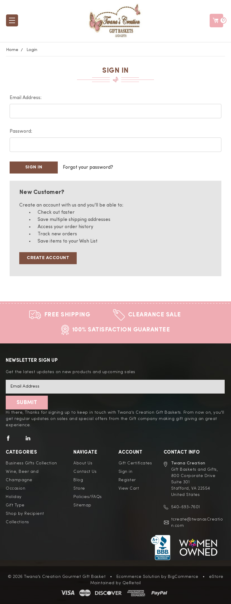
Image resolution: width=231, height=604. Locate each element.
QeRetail (131, 583)
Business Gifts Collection (31, 463)
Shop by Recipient (25, 514)
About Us (82, 463)
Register (127, 480)
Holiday (14, 497)
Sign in (126, 472)
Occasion (15, 488)
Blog (78, 480)
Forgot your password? (88, 167)
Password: (21, 131)
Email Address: (26, 97)
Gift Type (15, 505)
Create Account (48, 258)
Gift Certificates (135, 463)
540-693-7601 (185, 507)
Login (31, 50)
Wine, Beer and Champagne (22, 476)
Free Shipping (67, 315)
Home (12, 50)
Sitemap (82, 505)
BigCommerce (183, 577)
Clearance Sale (154, 315)
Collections (17, 522)
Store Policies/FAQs (87, 492)
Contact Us (85, 472)
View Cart (129, 488)
